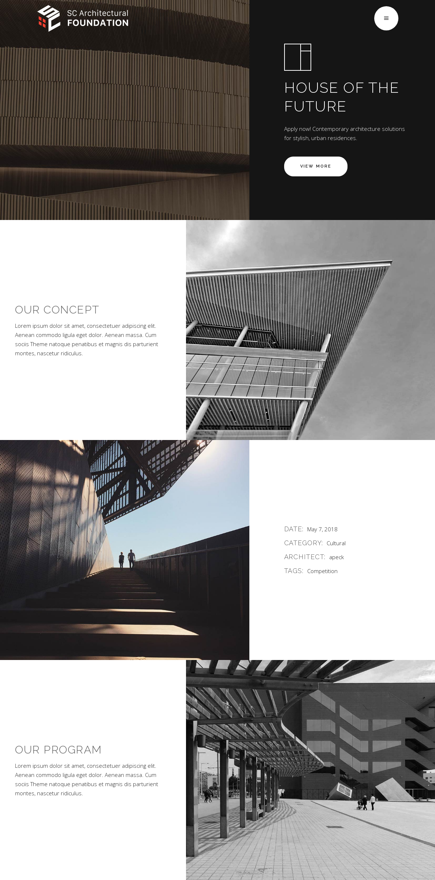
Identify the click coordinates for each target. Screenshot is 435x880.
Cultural (336, 543)
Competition (322, 571)
